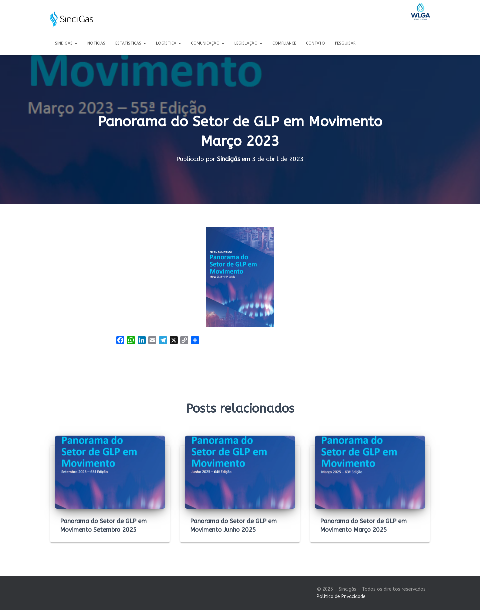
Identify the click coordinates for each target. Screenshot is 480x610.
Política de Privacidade (341, 596)
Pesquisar (345, 43)
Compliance (284, 43)
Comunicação (207, 43)
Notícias (96, 43)
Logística (168, 43)
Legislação (248, 43)
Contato (315, 43)
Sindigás (66, 43)
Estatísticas (130, 43)
